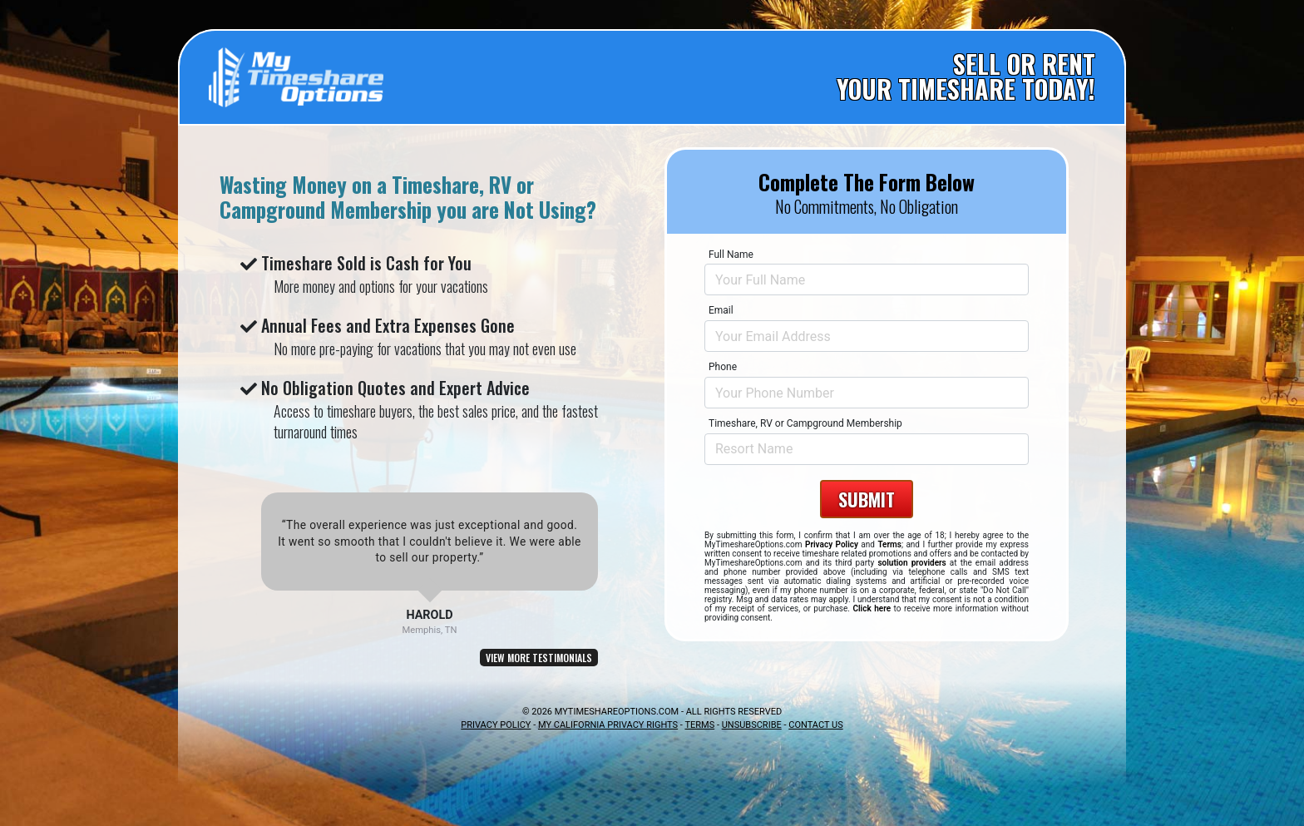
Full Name (731, 254)
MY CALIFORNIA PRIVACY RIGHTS (608, 725)
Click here (871, 608)
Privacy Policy (831, 544)
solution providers (911, 562)
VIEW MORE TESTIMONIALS (539, 657)
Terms (889, 544)
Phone (723, 367)
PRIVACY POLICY (496, 725)
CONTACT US (815, 725)
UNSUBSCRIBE (752, 725)
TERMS (699, 725)
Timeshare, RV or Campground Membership (805, 423)
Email (721, 310)
